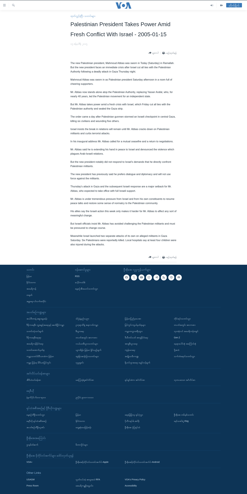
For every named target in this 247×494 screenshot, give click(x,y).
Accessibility (131, 486)
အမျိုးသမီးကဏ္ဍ (132, 356)
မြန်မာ (29, 276)
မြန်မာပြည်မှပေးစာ (133, 318)
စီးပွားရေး (80, 331)
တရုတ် (29, 295)
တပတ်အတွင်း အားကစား (86, 337)
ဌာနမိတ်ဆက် (32, 444)
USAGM (30, 479)
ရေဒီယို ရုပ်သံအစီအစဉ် (36, 421)
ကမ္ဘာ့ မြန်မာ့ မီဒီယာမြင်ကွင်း (38, 362)
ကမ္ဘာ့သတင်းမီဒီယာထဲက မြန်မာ (40, 356)
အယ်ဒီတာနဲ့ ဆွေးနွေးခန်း (36, 318)
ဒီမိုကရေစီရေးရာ (33, 337)
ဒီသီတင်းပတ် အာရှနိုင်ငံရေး (136, 337)
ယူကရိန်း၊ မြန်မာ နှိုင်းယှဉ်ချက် (88, 350)
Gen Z (177, 337)
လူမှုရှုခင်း (80, 362)
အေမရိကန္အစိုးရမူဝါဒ (84, 486)
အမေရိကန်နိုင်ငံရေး (34, 343)
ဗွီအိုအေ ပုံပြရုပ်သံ (132, 427)
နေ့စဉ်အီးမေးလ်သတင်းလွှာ (86, 288)
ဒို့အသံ (176, 350)
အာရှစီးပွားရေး (131, 343)
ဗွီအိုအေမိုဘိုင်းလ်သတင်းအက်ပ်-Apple (92, 462)
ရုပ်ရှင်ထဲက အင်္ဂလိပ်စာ (135, 380)
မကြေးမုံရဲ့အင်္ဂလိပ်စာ (85, 380)
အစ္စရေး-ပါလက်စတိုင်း (36, 301)
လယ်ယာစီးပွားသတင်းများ (87, 343)
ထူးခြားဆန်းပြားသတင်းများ (87, 356)
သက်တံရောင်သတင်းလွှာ (184, 356)
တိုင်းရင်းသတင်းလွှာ (182, 318)
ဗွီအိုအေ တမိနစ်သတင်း (184, 414)
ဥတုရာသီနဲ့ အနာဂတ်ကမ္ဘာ (87, 325)
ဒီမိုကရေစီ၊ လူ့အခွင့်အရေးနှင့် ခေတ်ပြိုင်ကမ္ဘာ (45, 325)
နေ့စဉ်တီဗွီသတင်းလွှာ (35, 414)
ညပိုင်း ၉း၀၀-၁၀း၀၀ (85, 397)
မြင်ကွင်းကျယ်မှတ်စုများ (135, 325)
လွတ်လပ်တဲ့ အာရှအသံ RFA (88, 479)
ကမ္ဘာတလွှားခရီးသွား (134, 331)
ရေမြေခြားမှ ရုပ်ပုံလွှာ (134, 414)
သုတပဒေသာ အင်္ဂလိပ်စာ (184, 380)
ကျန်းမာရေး (130, 350)
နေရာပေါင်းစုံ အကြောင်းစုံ (185, 343)
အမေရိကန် (31, 288)
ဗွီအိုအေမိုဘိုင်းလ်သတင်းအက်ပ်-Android (142, 462)
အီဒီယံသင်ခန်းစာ (33, 380)
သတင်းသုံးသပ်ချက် (34, 331)
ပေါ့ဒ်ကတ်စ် (80, 282)
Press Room (32, 486)
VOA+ (29, 462)
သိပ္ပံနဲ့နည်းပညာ (82, 318)
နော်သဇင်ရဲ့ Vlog (181, 421)
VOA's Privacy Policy (135, 479)
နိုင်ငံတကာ (31, 282)
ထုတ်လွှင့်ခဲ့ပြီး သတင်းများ (82, 16)
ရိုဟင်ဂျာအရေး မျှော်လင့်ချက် (137, 362)
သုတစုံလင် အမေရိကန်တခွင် (186, 331)
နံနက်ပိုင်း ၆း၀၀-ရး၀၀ (36, 397)
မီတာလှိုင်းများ (82, 444)
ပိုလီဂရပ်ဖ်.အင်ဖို (132, 421)
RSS (77, 276)
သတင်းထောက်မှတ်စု (35, 350)
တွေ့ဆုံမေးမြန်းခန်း (83, 427)
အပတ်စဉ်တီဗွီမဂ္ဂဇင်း (35, 427)
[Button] (154, 52)
